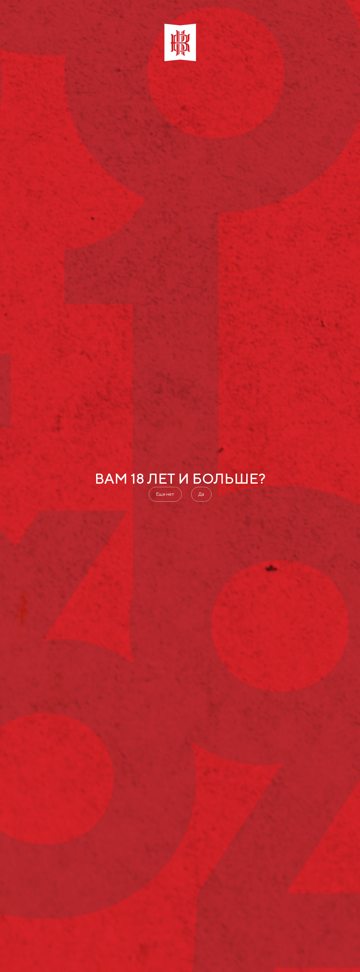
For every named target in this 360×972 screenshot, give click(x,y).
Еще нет (165, 494)
